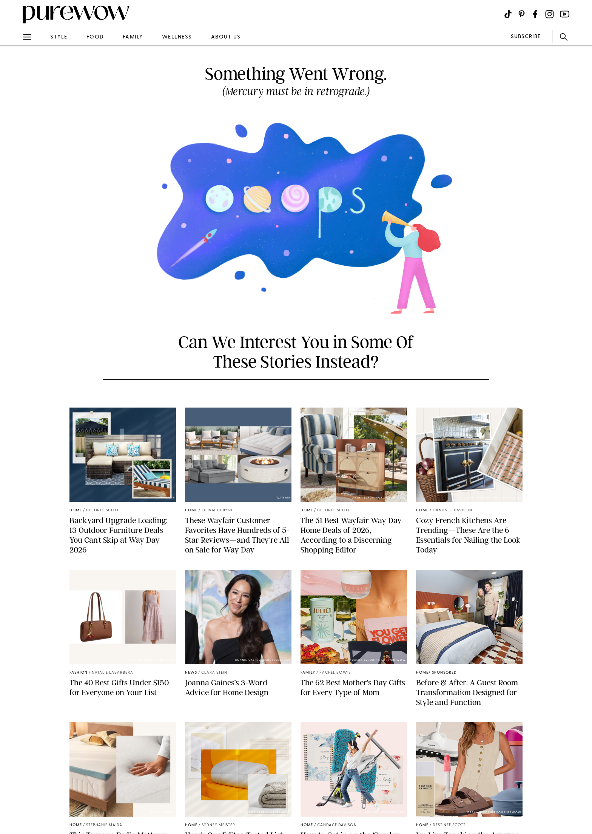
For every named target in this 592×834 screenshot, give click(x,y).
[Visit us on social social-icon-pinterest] (522, 14)
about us (226, 37)
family (133, 37)
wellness (177, 37)
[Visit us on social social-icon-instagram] (549, 14)
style (59, 37)
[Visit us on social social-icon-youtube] (564, 14)
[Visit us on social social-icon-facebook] (535, 14)
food (95, 37)
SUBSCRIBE (526, 37)
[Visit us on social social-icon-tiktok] (508, 14)
